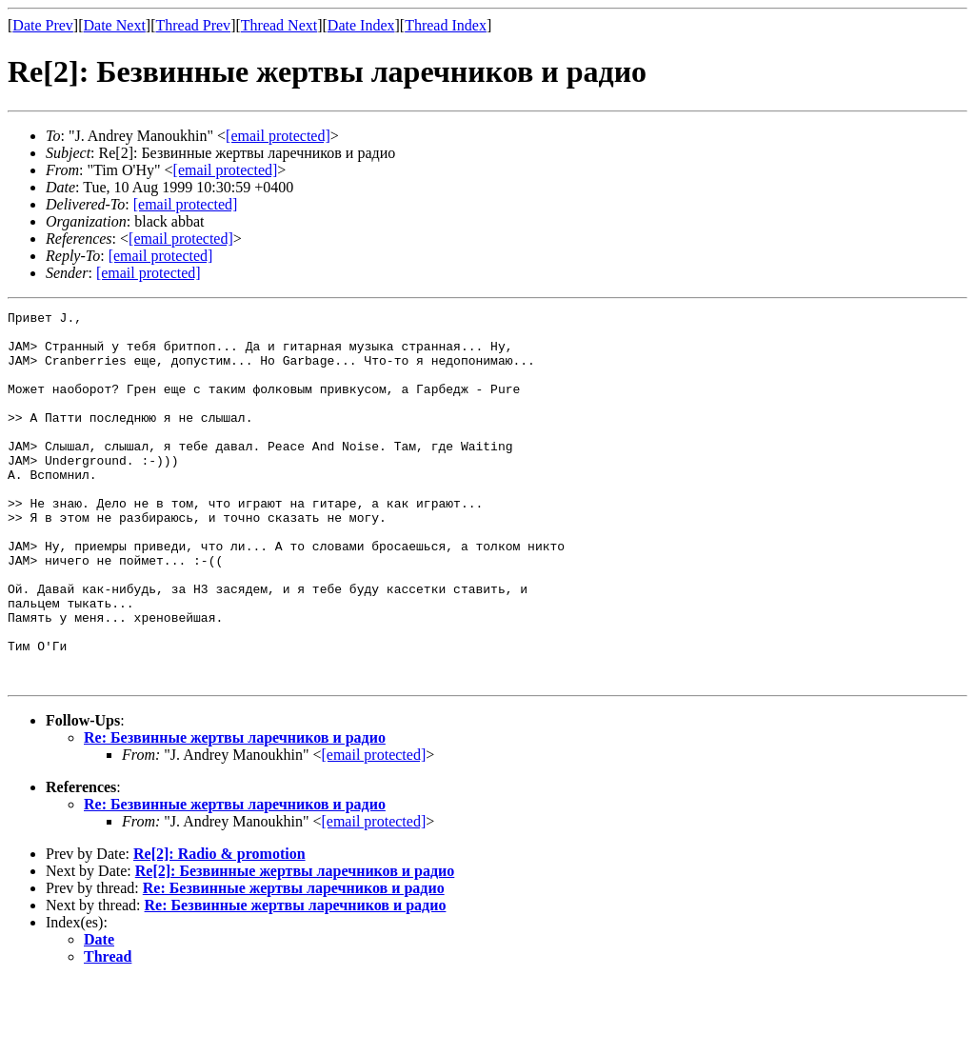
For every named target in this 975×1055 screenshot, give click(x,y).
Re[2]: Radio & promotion (219, 928)
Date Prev (42, 25)
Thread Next (279, 25)
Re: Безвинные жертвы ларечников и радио (235, 812)
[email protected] (185, 204)
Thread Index (446, 25)
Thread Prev (192, 25)
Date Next (115, 25)
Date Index (361, 25)
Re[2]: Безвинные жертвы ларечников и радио (295, 945)
